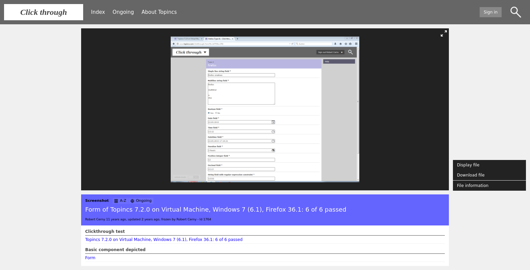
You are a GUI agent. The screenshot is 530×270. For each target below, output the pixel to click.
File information (472, 185)
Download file (471, 175)
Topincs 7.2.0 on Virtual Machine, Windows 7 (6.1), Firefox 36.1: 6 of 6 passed (164, 239)
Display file (468, 165)
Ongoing (123, 12)
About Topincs (159, 12)
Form (90, 257)
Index (98, 12)
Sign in (491, 12)
